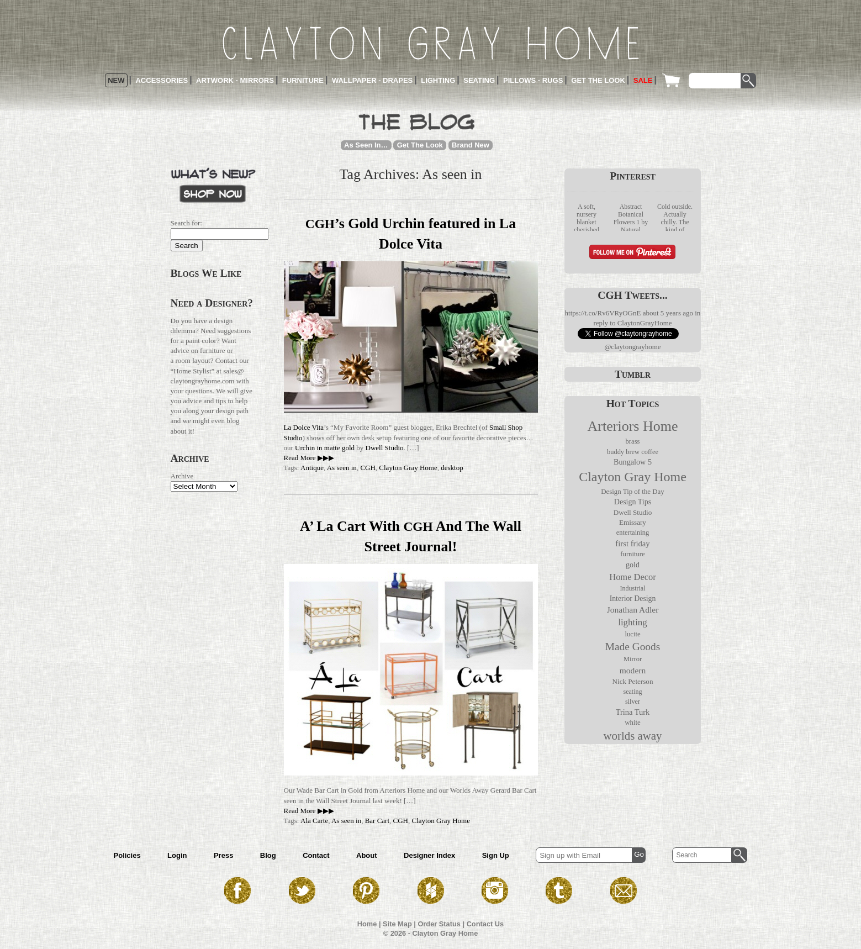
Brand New (470, 145)
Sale (643, 80)
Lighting (438, 80)
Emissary (632, 522)
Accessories (161, 80)
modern (633, 670)
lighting (632, 622)
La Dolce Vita (304, 427)
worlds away (632, 735)
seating (633, 691)
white (633, 722)
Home (367, 924)
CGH (367, 467)
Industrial (633, 588)
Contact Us (485, 924)
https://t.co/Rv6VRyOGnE (603, 313)
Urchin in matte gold (325, 448)
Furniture (303, 80)
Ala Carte (314, 820)
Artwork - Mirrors (235, 80)
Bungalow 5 (633, 461)
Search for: (186, 223)
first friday (632, 543)
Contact (316, 855)
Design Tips (632, 502)
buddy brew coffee (632, 452)
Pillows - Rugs (533, 80)
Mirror (633, 659)
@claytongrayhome (632, 346)
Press (223, 855)
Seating (479, 80)
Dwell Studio (385, 448)
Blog (268, 855)
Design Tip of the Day (632, 491)
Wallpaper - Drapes (372, 80)
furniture (632, 554)
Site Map (397, 924)
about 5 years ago (668, 313)
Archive (182, 476)
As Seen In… (366, 145)
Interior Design (633, 598)
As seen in (342, 467)
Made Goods (632, 646)
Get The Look (420, 145)
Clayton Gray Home (408, 467)
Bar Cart (377, 820)
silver (632, 701)
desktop (452, 467)
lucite (632, 634)
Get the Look (598, 80)
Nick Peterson (632, 681)
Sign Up (495, 855)
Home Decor (632, 577)
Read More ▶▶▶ (309, 458)
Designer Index (429, 855)
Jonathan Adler (633, 609)
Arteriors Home (633, 426)
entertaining (632, 532)
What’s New (213, 184)
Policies (127, 855)
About (366, 855)
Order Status (439, 924)
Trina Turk (633, 712)
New (116, 80)
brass (632, 441)
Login (177, 855)
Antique (312, 467)
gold (633, 565)
